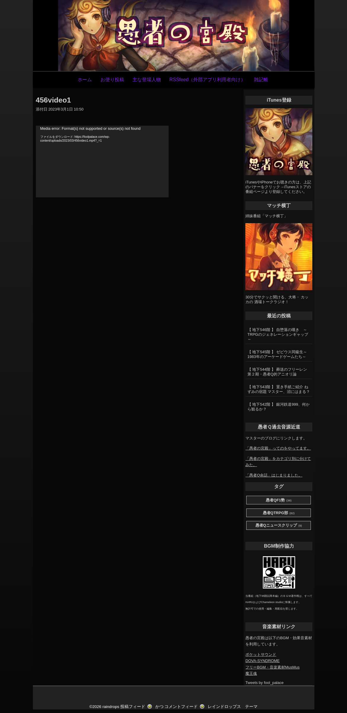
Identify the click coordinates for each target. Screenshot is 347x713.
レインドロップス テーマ (233, 706)
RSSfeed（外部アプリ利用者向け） (207, 79)
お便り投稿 (112, 79)
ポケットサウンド (260, 654)
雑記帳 (261, 79)
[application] (102, 161)
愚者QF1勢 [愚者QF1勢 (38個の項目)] (279, 500)
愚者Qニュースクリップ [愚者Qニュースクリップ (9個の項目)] (278, 525)
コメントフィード (181, 706)
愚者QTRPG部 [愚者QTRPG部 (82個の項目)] (279, 513)
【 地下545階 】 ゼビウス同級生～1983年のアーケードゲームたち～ (277, 354)
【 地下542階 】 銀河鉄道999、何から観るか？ (278, 406)
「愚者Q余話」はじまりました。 (273, 475)
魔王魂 (251, 673)
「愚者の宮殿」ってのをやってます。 (278, 448)
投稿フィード (132, 706)
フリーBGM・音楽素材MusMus (272, 667)
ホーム (85, 79)
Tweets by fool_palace (264, 682)
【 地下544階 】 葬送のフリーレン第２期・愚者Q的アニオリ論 (277, 371)
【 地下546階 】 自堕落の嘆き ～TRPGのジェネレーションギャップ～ (277, 334)
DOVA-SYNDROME (262, 660)
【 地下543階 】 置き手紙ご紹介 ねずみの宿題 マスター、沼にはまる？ (278, 389)
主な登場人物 (146, 79)
